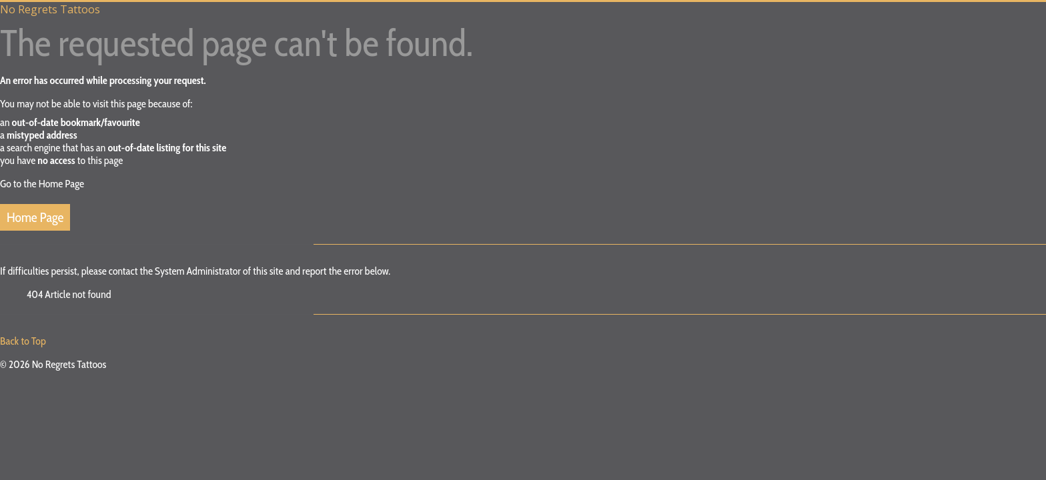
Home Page (35, 217)
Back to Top (23, 341)
